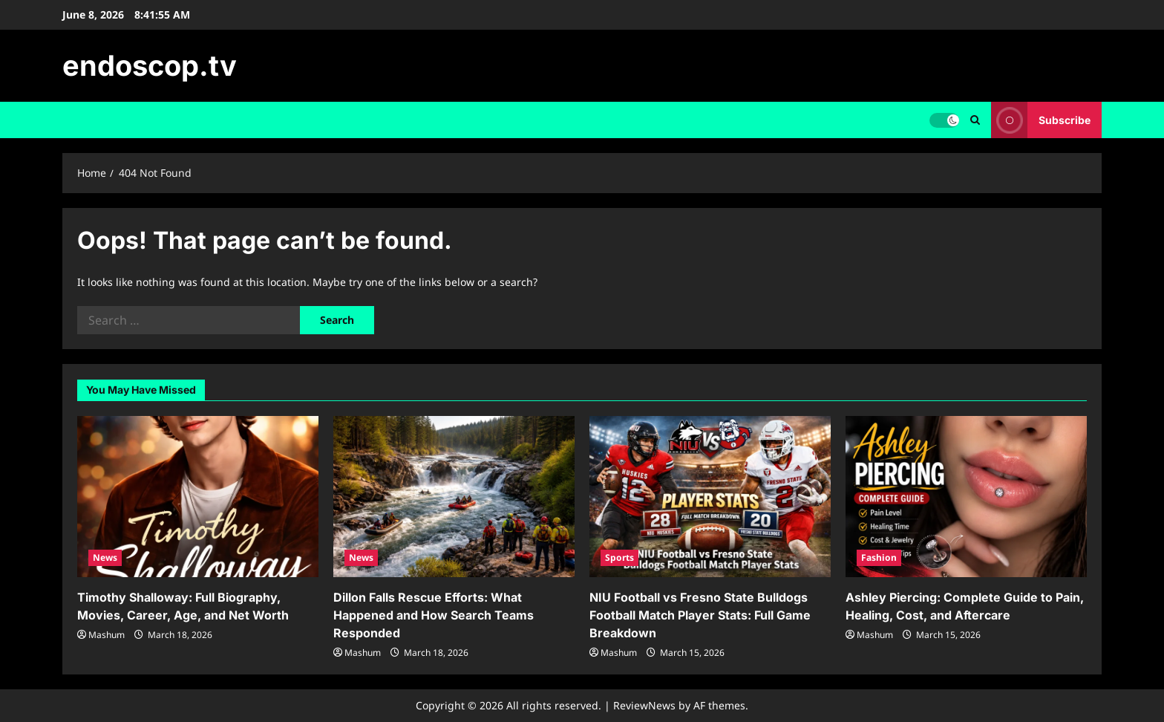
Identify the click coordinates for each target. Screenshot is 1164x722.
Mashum (106, 634)
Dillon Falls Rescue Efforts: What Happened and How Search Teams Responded (433, 615)
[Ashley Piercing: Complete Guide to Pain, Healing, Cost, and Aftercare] (966, 496)
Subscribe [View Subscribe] (1041, 120)
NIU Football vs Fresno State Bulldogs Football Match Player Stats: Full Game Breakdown (700, 615)
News (105, 557)
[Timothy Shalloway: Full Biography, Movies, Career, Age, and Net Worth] (197, 496)
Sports (619, 557)
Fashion (879, 557)
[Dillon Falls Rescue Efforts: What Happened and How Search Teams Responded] (454, 496)
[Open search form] (975, 119)
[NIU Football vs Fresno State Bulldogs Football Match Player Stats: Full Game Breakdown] (710, 496)
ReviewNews (644, 705)
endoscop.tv (149, 65)
